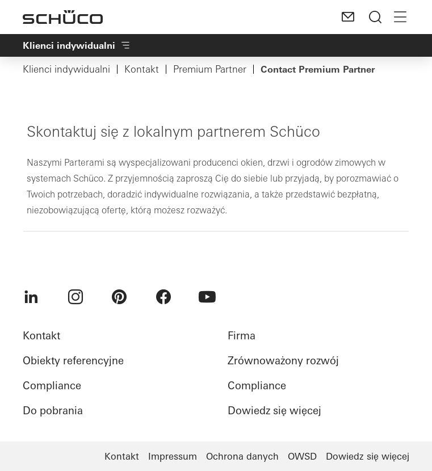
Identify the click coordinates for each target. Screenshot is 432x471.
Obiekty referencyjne (73, 360)
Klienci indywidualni (66, 69)
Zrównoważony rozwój (283, 360)
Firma (241, 335)
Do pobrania (53, 410)
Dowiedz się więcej (274, 410)
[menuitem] (31, 296)
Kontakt (141, 69)
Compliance (52, 385)
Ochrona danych (242, 456)
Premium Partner (209, 69)
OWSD (302, 456)
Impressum (172, 456)
